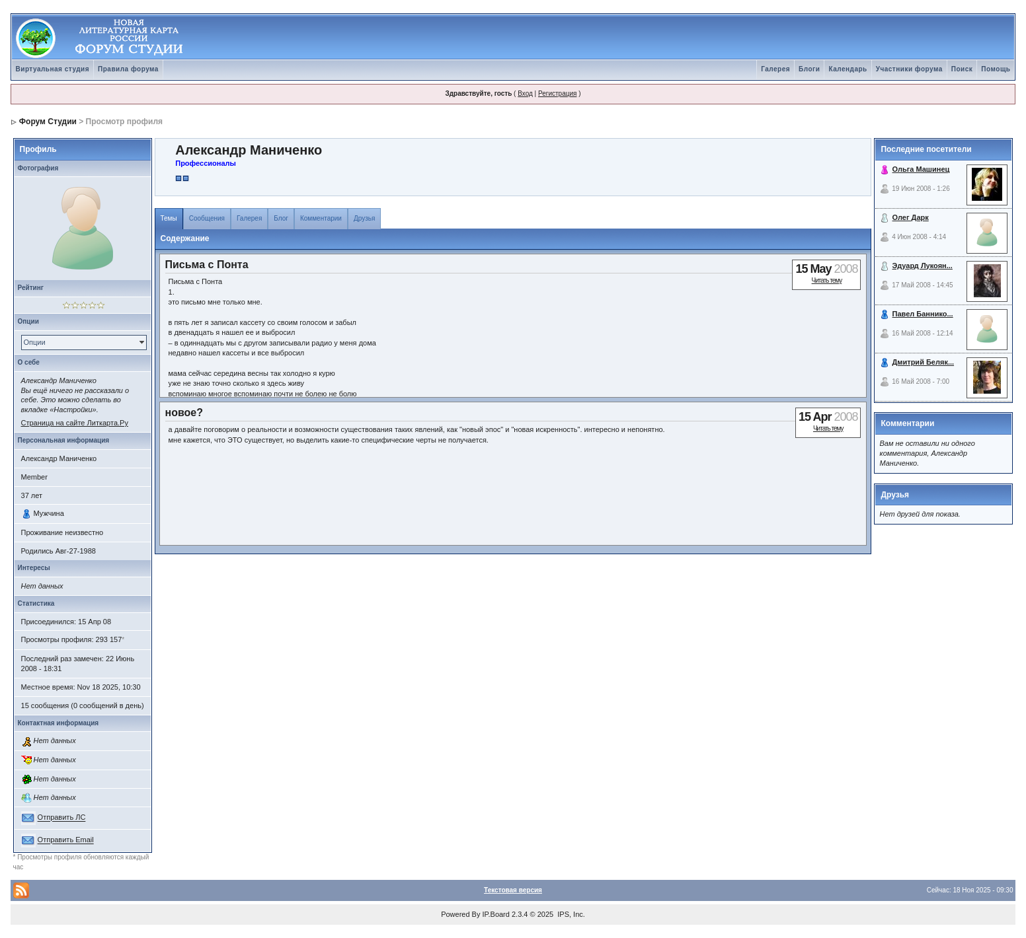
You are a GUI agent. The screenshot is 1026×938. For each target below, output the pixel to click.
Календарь (847, 69)
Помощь (995, 69)
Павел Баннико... (922, 314)
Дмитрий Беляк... (923, 362)
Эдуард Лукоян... (922, 266)
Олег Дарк (910, 217)
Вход (525, 93)
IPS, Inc (570, 914)
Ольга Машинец (921, 169)
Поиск (962, 69)
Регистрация (557, 93)
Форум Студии (48, 121)
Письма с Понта (207, 264)
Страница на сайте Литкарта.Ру (74, 423)
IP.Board (496, 914)
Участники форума (909, 69)
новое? (184, 412)
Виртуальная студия (53, 69)
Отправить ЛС (62, 818)
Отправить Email (66, 840)
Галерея (775, 69)
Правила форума (128, 69)
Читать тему (827, 280)
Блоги (809, 69)
